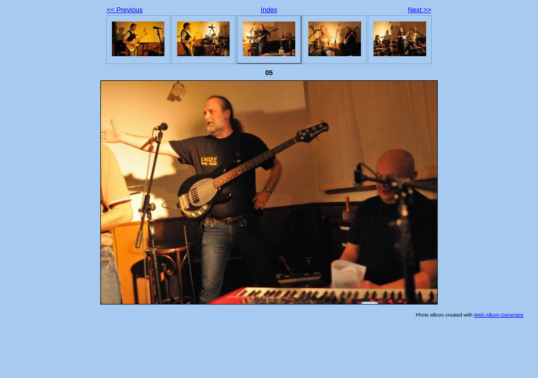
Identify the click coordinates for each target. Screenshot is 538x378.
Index (269, 10)
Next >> (419, 10)
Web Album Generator (499, 315)
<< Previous (124, 10)
